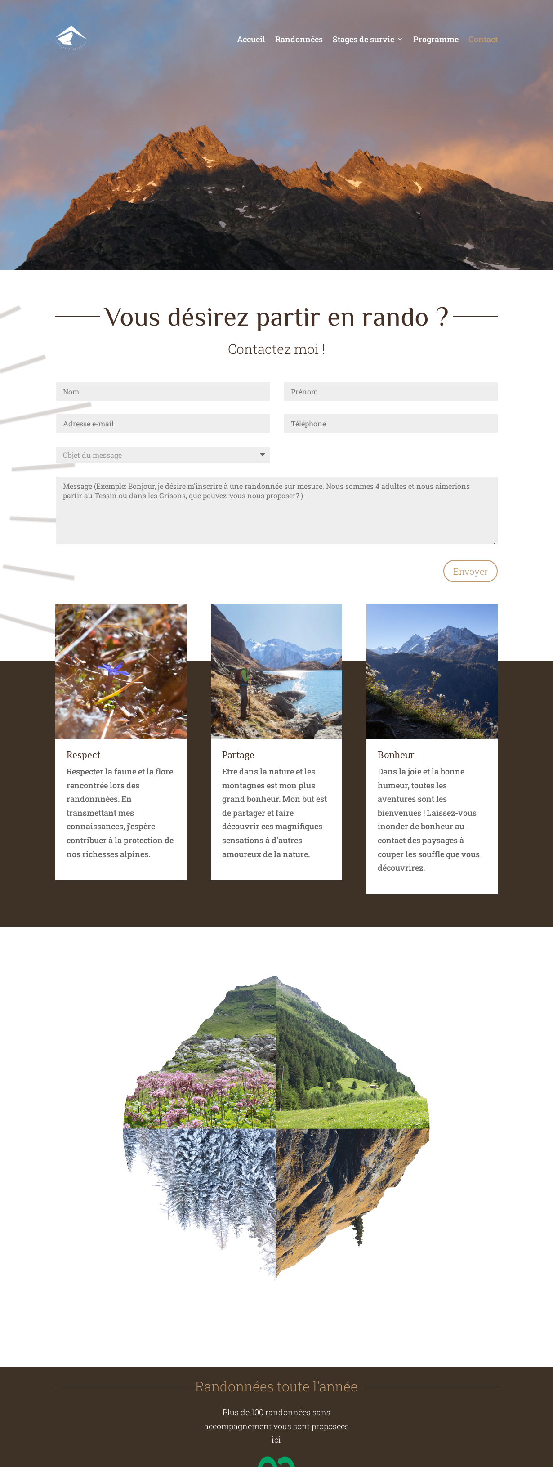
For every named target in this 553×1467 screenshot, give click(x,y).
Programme (436, 39)
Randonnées (299, 39)
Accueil (251, 39)
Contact (483, 39)
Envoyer (470, 571)
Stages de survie (363, 39)
